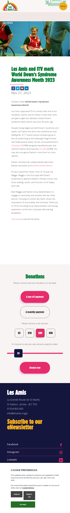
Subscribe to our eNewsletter (24, 424)
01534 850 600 (15, 408)
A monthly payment (35, 312)
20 (18, 353)
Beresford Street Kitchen (41, 165)
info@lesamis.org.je (17, 413)
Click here (15, 219)
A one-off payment (35, 296)
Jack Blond (43, 149)
